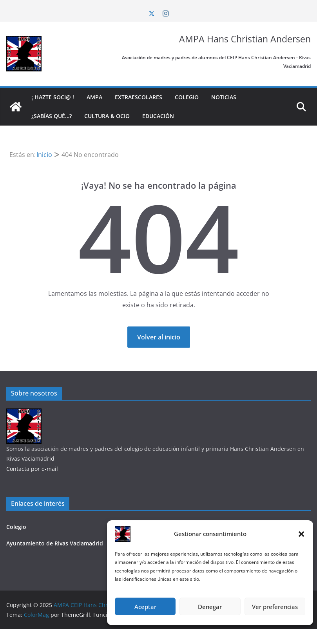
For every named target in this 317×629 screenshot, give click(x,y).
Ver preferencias (275, 607)
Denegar (210, 607)
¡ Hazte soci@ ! (52, 97)
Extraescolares (138, 97)
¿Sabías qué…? (51, 116)
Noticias (223, 97)
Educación (158, 116)
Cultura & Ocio (107, 116)
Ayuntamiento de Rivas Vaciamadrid (54, 543)
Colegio (187, 97)
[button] (301, 534)
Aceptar (145, 607)
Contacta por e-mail (32, 468)
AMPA (94, 97)
